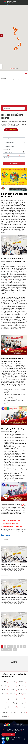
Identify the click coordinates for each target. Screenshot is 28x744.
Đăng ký (20, 737)
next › (9, 649)
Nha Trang (14, 707)
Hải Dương (22, 685)
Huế (5, 703)
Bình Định (22, 703)
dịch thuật (18, 529)
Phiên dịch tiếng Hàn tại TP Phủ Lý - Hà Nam (13, 597)
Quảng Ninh (5, 685)
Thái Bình (5, 693)
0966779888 (17, 730)
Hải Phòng (22, 681)
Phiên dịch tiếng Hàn (10, 529)
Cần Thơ (14, 712)
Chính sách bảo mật (20, 739)
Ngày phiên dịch (7, 149)
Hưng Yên (14, 681)
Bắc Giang (13, 693)
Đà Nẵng (14, 703)
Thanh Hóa (5, 699)
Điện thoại (11, 155)
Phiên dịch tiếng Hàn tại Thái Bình (11, 564)
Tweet (4, 539)
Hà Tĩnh (23, 699)
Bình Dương (23, 712)
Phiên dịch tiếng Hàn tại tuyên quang (12, 630)
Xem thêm (4, 574)
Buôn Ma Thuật (5, 707)
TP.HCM (22, 707)
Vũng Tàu (5, 712)
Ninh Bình (14, 689)
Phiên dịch (23, 529)
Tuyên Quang (22, 694)
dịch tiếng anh (21, 531)
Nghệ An (14, 699)
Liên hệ (15, 737)
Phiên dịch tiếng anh (11, 327)
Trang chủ (3, 78)
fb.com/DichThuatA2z (19, 724)
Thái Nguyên (22, 689)
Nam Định (5, 689)
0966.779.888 (10, 730)
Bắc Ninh (14, 685)
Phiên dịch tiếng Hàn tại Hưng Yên (12, 80)
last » (15, 649)
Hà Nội (5, 681)
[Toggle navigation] (26, 73)
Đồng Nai (5, 716)
